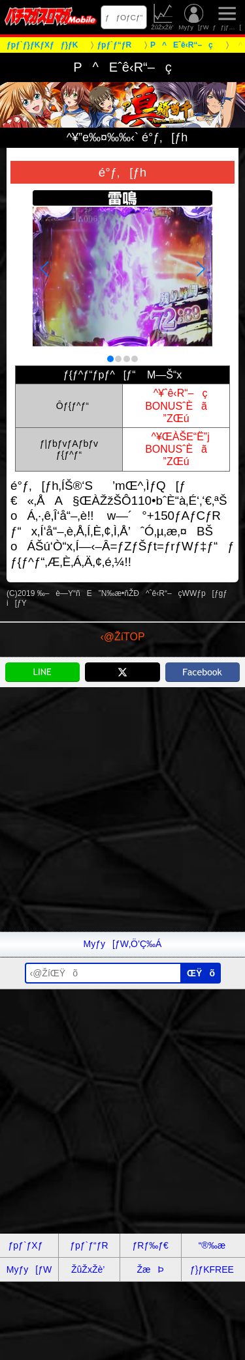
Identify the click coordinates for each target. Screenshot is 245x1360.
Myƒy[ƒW (194, 17)
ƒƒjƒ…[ (226, 17)
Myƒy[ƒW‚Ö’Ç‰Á (123, 944)
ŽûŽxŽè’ (163, 17)
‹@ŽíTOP (122, 636)
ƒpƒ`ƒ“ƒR (89, 1245)
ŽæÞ (150, 1269)
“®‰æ (212, 1245)
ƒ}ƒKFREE (212, 1269)
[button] (110, 359)
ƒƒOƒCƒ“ (124, 17)
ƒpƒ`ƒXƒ (29, 1245)
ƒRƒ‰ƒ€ (150, 1245)
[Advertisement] (122, 809)
